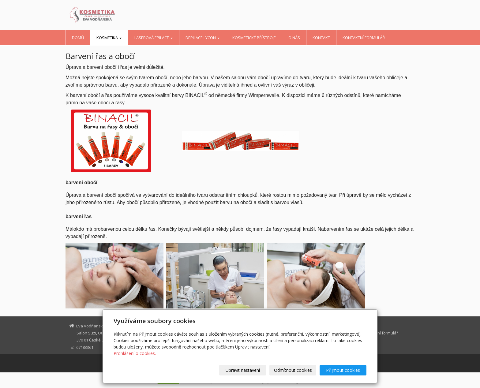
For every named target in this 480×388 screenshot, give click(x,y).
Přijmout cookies (343, 370)
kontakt (321, 37)
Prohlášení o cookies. (135, 353)
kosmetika (109, 37)
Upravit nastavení (243, 370)
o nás (294, 37)
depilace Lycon (203, 37)
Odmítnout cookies (293, 370)
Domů (78, 37)
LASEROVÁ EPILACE (153, 37)
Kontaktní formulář (364, 37)
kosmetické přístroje (254, 37)
